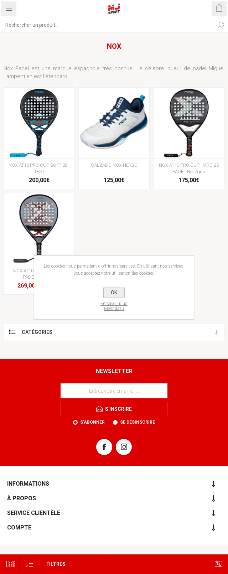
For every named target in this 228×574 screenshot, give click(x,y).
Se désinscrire (137, 422)
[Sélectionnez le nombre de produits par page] (10, 564)
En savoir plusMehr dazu (114, 306)
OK (114, 292)
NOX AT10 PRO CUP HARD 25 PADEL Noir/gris (189, 168)
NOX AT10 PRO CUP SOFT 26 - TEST (39, 168)
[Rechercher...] (107, 25)
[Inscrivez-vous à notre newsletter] (114, 390)
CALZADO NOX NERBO (114, 165)
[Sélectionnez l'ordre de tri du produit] (29, 564)
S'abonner (92, 422)
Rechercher (221, 25)
